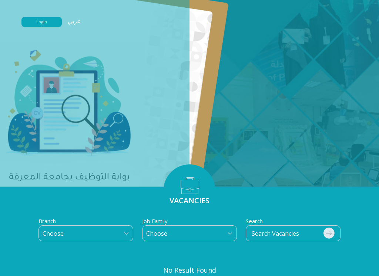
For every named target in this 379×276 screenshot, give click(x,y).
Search (254, 221)
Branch (47, 221)
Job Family (155, 221)
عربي (74, 21)
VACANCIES (189, 200)
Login (41, 21)
